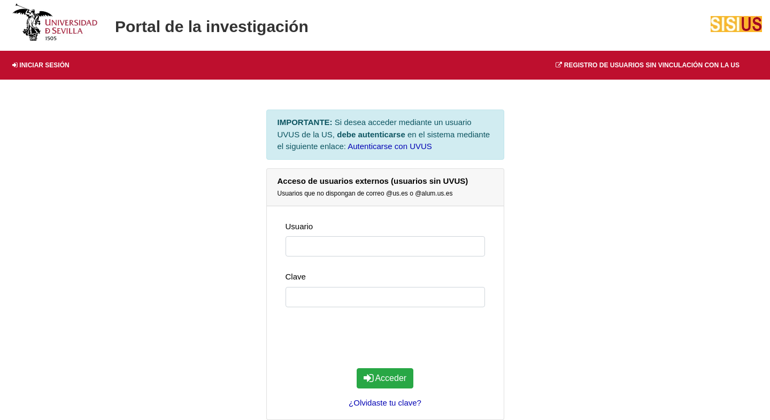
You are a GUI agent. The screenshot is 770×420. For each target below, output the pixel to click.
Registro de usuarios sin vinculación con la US (648, 65)
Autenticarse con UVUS (390, 146)
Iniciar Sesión (41, 65)
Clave (296, 276)
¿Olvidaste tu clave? (385, 402)
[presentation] (385, 339)
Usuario (299, 226)
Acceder (385, 378)
